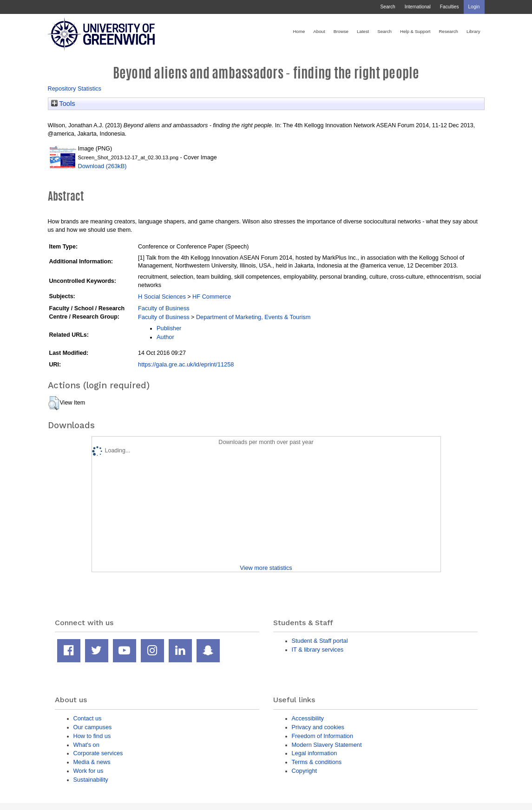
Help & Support (415, 31)
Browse (341, 31)
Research (448, 31)
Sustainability (90, 779)
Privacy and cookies (318, 727)
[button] (53, 403)
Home (299, 31)
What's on (86, 744)
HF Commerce (211, 296)
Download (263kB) (102, 166)
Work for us (88, 770)
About (319, 31)
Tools (63, 103)
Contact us (87, 718)
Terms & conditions (317, 761)
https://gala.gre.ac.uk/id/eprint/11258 (186, 364)
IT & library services (318, 649)
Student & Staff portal (320, 640)
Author (165, 336)
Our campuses (92, 727)
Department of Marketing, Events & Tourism (253, 317)
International (418, 6)
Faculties (449, 6)
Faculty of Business (164, 308)
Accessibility (308, 718)
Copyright (304, 770)
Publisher (169, 328)
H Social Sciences (162, 296)
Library (473, 31)
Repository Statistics (75, 88)
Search (387, 6)
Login (474, 6)
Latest (363, 31)
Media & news (92, 761)
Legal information (314, 753)
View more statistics (266, 567)
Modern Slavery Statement (327, 744)
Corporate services (98, 753)
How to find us (92, 735)
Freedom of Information (323, 735)
